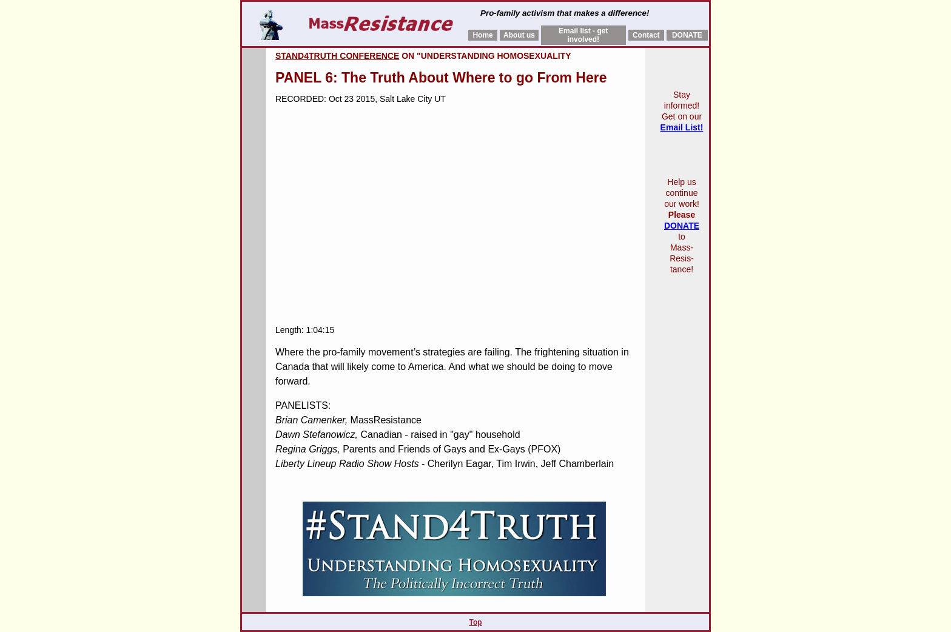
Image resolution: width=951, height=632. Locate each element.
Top (475, 622)
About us (519, 35)
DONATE (687, 35)
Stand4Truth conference (337, 56)
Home (482, 35)
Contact (646, 35)
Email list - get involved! (583, 35)
